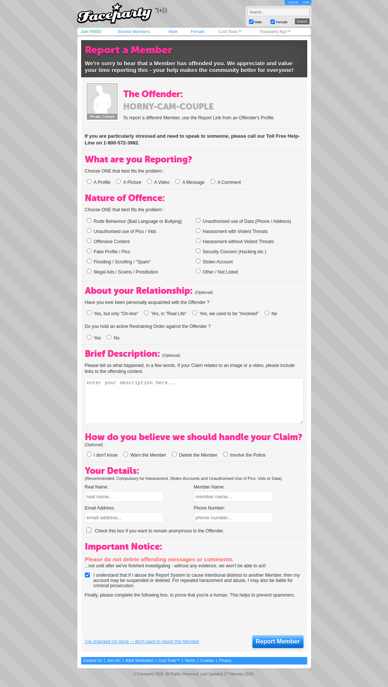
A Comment (225, 182)
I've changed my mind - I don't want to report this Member (142, 641)
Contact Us (92, 660)
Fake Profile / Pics (108, 251)
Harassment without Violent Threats (235, 241)
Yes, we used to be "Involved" (225, 313)
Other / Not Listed (217, 272)
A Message (189, 182)
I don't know (102, 455)
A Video (158, 182)
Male (173, 31)
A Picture (128, 182)
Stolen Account (214, 262)
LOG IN (293, 2)
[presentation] (142, 616)
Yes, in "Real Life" (165, 313)
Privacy (225, 660)
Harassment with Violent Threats (232, 231)
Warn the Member (144, 455)
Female (198, 31)
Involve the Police (244, 455)
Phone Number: (209, 508)
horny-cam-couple (168, 106)
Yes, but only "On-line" (113, 313)
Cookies (207, 660)
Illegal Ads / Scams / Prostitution (122, 272)
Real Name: (97, 487)
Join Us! (114, 660)
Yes (94, 338)
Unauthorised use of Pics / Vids (122, 231)
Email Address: (100, 508)
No (270, 313)
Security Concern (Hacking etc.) (231, 251)
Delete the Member (194, 455)
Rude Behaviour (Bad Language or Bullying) (134, 221)
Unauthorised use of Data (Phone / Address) (243, 221)
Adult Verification (139, 660)
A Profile (99, 182)
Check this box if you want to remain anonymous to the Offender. (155, 531)
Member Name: (209, 487)
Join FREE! (91, 31)
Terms (190, 660)
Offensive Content (108, 241)
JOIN (305, 2)
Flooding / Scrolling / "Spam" (119, 262)
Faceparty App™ (275, 31)
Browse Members (134, 31)
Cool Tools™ (230, 31)
